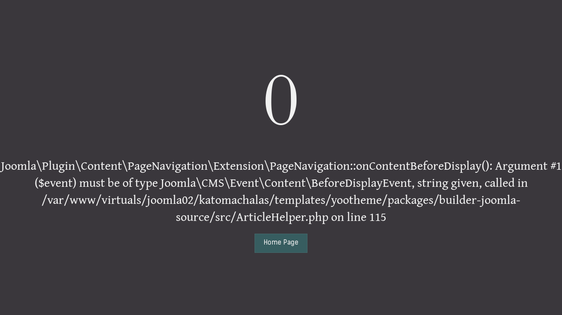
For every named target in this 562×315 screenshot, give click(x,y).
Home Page (281, 243)
